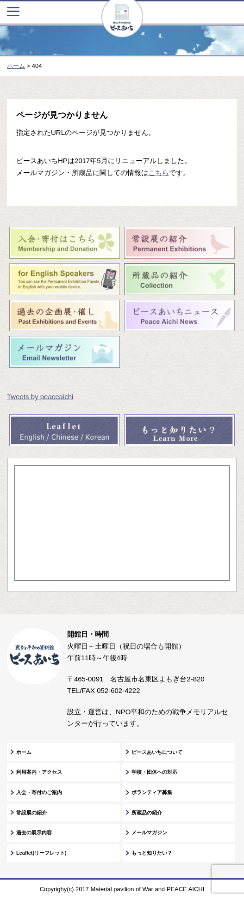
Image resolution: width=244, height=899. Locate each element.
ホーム (23, 752)
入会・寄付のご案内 (39, 792)
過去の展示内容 (34, 832)
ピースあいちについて (156, 752)
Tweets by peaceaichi (40, 397)
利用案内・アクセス (39, 772)
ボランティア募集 (151, 792)
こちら (158, 172)
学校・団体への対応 (154, 772)
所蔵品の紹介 (146, 812)
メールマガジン (149, 832)
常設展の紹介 (31, 812)
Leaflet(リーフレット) (41, 853)
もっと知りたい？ (151, 853)
